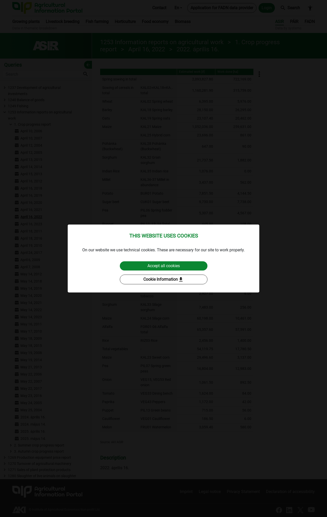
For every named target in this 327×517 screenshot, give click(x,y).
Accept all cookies (163, 265)
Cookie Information (163, 279)
